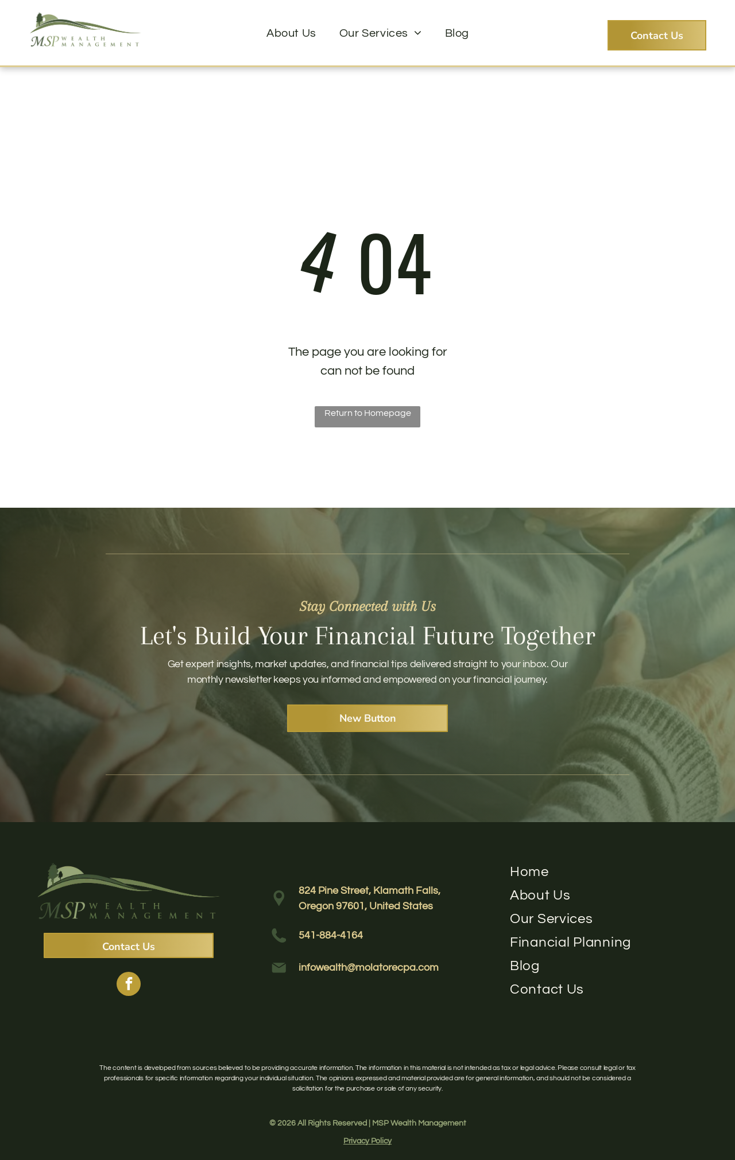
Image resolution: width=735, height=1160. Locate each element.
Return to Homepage (367, 413)
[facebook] (129, 985)
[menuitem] (291, 33)
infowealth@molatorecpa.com (369, 967)
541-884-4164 (331, 935)
